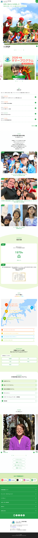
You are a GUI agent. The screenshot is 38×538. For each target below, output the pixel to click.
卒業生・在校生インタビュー (19, 465)
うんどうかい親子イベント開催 (6, 108)
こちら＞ (21, 270)
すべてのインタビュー (19, 459)
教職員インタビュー (19, 462)
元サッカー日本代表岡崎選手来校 (6, 120)
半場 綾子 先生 (5, 452)
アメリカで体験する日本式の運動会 (6, 103)
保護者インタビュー (19, 467)
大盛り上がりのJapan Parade (5, 114)
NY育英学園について (4, 489)
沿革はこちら (19, 260)
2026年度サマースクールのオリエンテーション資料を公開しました (11, 97)
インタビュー (3, 498)
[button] (14, 50)
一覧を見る (33, 125)
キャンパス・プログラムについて (7, 494)
